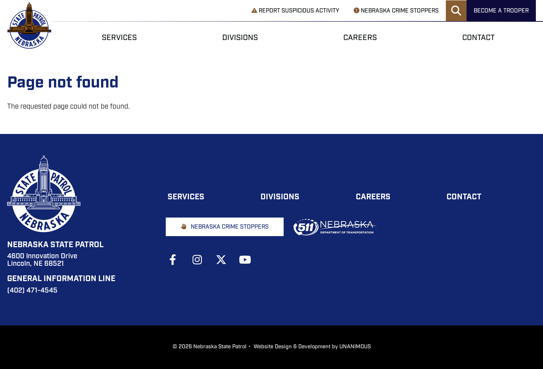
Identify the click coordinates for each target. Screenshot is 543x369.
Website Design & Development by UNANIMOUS (312, 347)
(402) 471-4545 (32, 291)
